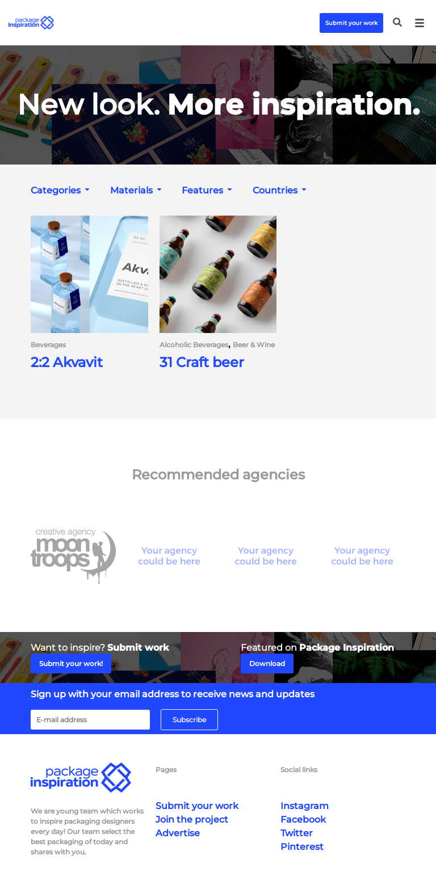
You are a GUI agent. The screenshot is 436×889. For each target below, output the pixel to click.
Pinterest (302, 846)
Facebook (303, 819)
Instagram (304, 805)
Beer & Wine (254, 345)
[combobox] (61, 190)
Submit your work (351, 23)
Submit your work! (71, 663)
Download (267, 663)
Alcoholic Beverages (194, 345)
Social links (298, 769)
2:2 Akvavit (67, 362)
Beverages (48, 345)
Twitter (296, 833)
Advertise (178, 833)
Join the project (192, 819)
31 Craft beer (202, 362)
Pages (166, 769)
